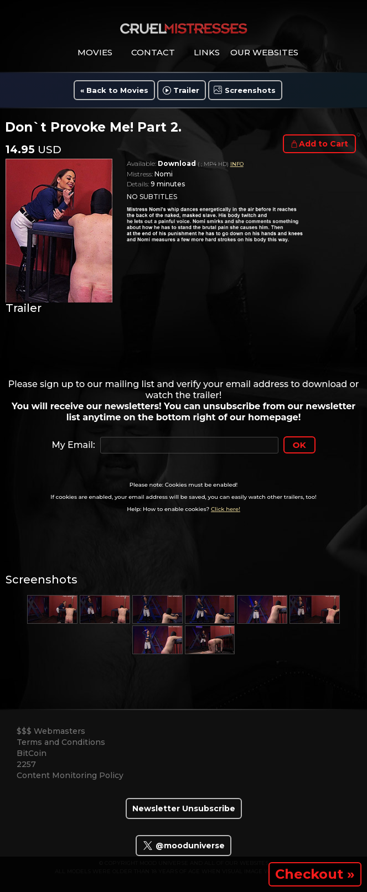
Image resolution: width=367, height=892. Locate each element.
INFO (237, 164)
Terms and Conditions (61, 742)
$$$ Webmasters (51, 731)
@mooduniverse (183, 846)
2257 (26, 764)
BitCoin (31, 753)
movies (94, 52)
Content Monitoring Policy (70, 775)
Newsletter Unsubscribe (183, 808)
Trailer (186, 90)
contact (153, 52)
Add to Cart (323, 144)
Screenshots (250, 90)
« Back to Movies (114, 90)
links (207, 52)
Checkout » (315, 874)
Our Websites (264, 52)
